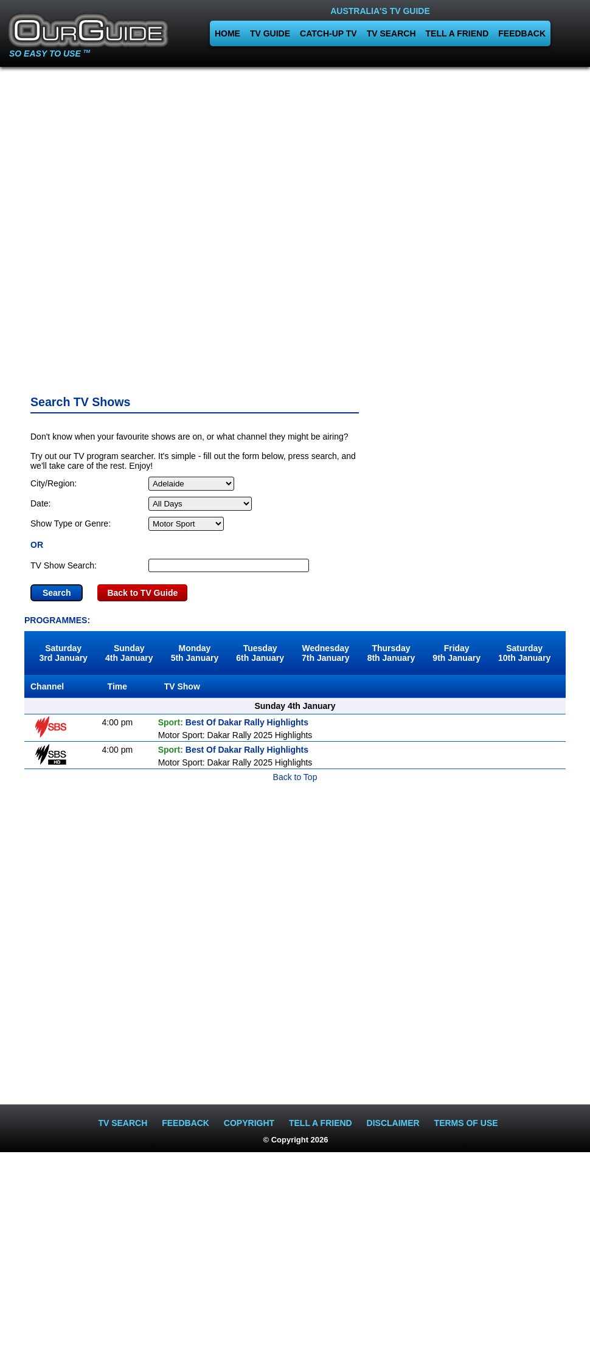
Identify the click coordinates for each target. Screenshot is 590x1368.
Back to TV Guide (142, 593)
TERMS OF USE (466, 1123)
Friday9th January (456, 653)
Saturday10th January (524, 653)
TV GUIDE (270, 33)
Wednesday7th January (326, 653)
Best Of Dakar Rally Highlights (233, 722)
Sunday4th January (129, 653)
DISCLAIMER (393, 1123)
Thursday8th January (391, 653)
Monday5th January (195, 653)
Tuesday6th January (260, 653)
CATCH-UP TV (328, 33)
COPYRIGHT (249, 1123)
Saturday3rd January (64, 653)
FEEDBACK (522, 33)
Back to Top (295, 777)
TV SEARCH (391, 33)
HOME (227, 33)
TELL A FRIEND (457, 33)
